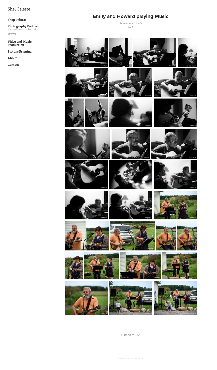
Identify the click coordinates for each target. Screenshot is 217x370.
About (12, 58)
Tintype (12, 33)
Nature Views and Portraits (23, 29)
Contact (13, 65)
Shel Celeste (19, 9)
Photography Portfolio (24, 26)
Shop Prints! (17, 20)
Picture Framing (20, 51)
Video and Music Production (20, 43)
